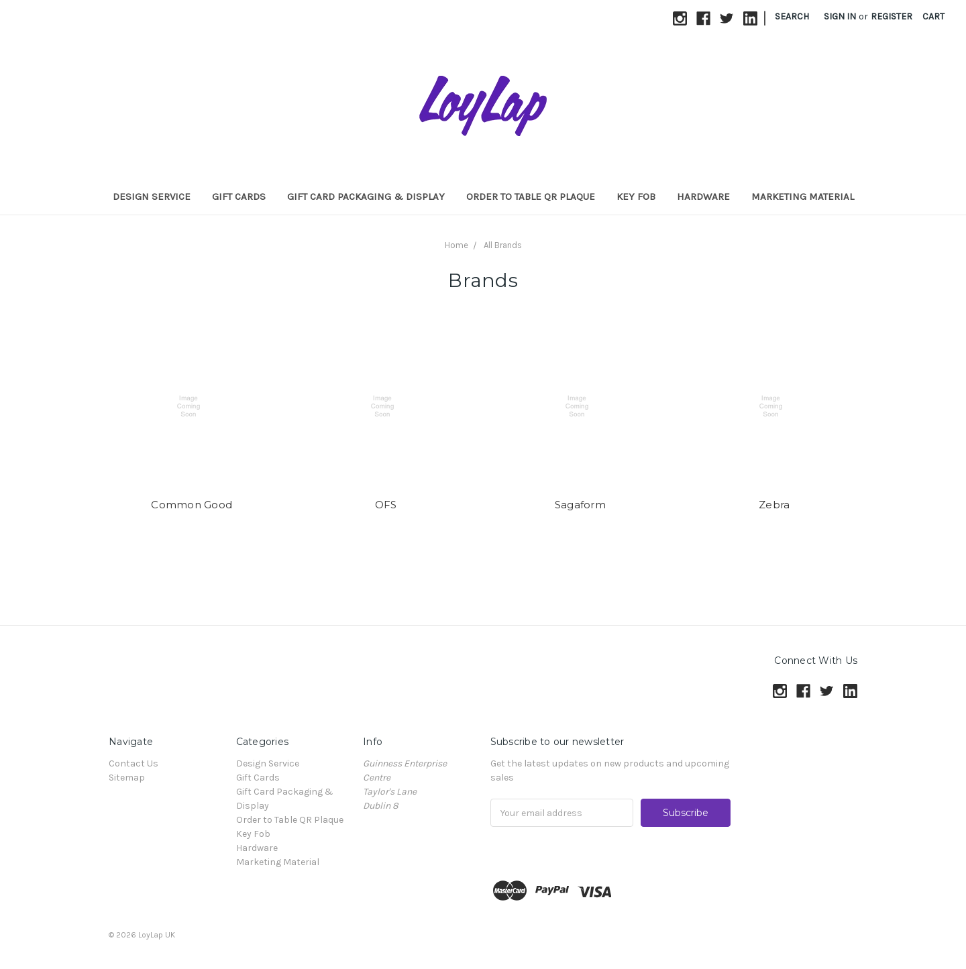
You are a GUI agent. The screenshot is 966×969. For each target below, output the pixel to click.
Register (891, 16)
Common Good (191, 504)
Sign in (840, 16)
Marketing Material (802, 196)
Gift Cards (239, 196)
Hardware (703, 196)
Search (792, 16)
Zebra (774, 504)
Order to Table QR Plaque (530, 196)
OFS (386, 504)
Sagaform (580, 504)
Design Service (152, 196)
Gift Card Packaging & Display (366, 196)
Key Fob (635, 196)
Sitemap (127, 777)
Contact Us (133, 763)
